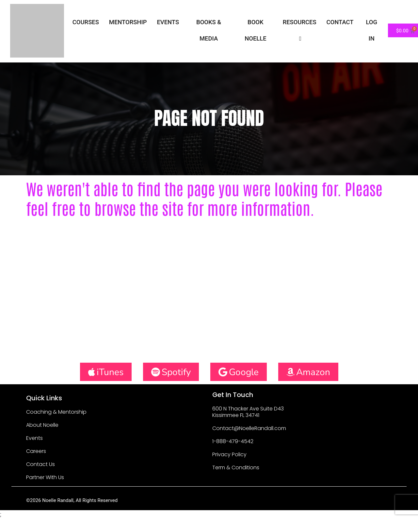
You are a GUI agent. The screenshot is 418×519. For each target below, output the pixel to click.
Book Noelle (255, 30)
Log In (371, 30)
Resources (299, 30)
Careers (36, 451)
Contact (340, 22)
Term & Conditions (235, 467)
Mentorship (128, 22)
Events (168, 22)
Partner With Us (45, 477)
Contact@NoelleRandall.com (249, 428)
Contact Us (40, 464)
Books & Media (208, 30)
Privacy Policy (229, 454)
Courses (85, 22)
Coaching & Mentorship (56, 412)
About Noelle (42, 425)
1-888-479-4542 (232, 441)
